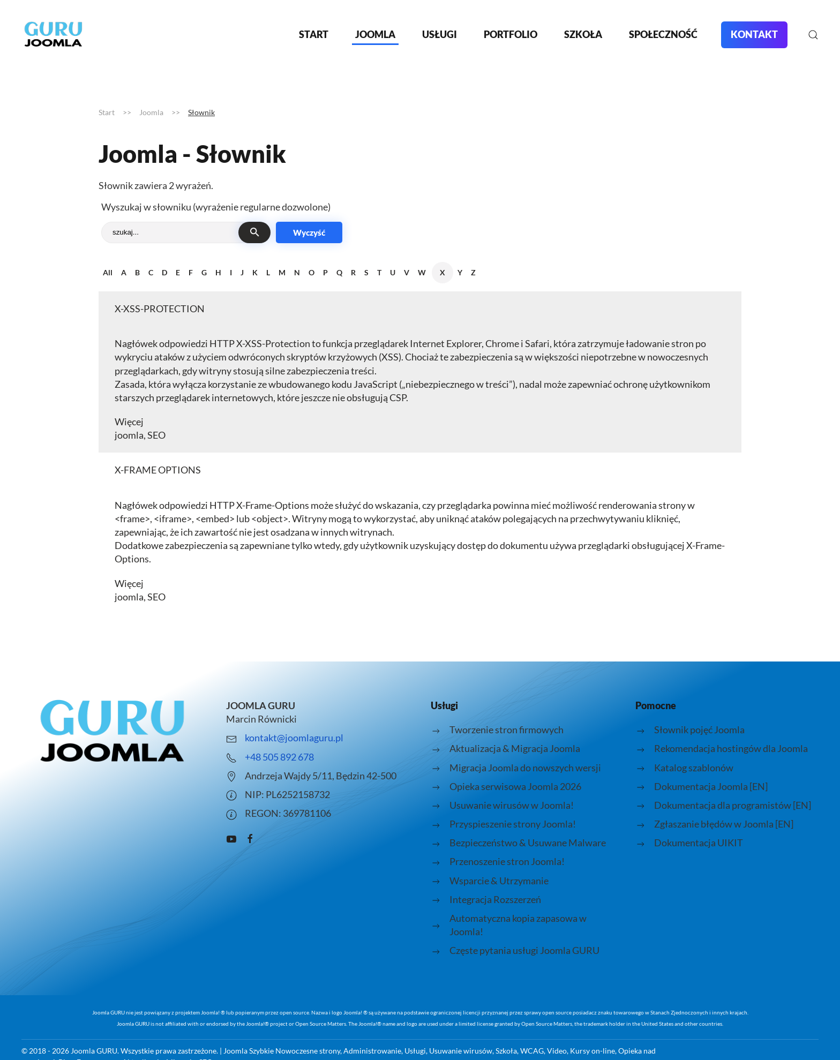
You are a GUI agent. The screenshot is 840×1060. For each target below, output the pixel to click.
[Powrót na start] (53, 34)
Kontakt (754, 34)
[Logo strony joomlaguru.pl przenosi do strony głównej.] (113, 731)
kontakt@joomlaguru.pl (294, 737)
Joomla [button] (375, 34)
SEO (156, 435)
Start (313, 34)
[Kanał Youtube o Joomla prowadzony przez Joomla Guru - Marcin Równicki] (231, 837)
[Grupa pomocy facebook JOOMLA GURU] (250, 837)
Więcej (129, 421)
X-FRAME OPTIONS (158, 470)
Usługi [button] (439, 34)
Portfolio (510, 34)
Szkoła (583, 34)
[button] (813, 34)
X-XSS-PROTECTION (160, 308)
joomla (129, 435)
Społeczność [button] (663, 34)
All (107, 272)
